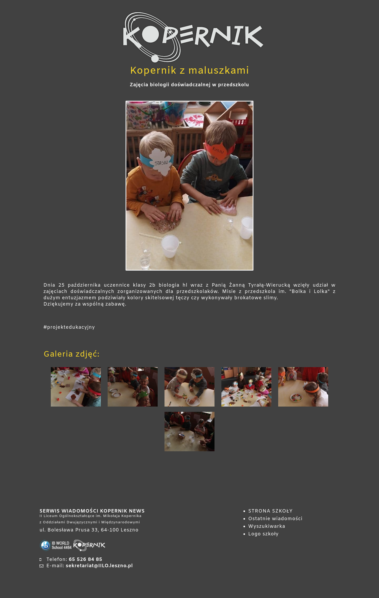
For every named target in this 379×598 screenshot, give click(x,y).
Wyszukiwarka (266, 526)
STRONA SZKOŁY (270, 511)
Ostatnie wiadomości (275, 519)
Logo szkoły (263, 534)
